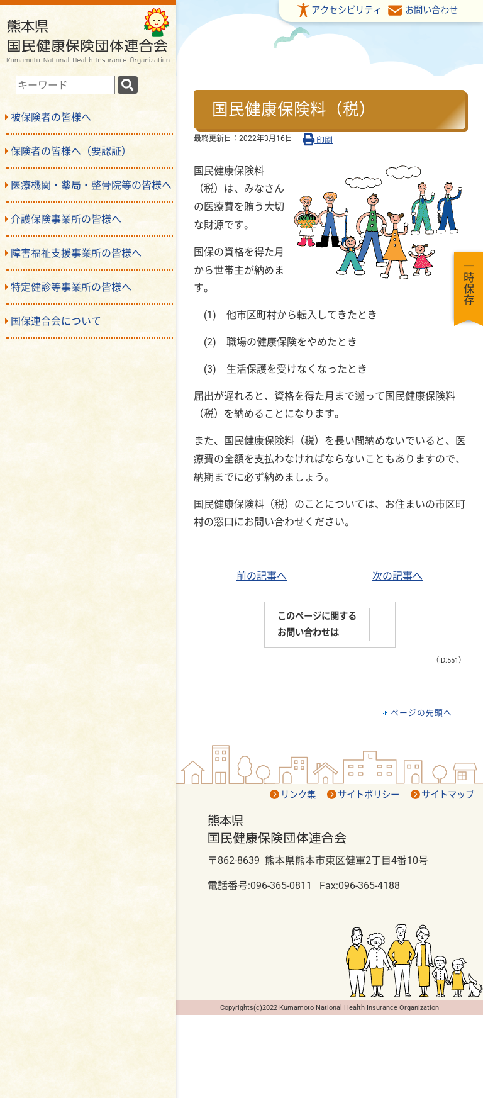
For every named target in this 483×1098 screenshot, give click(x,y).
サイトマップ (447, 795)
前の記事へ (261, 576)
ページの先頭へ (421, 712)
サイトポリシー (368, 795)
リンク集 (298, 795)
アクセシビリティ (346, 10)
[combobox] (65, 85)
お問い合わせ (431, 10)
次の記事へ (397, 576)
